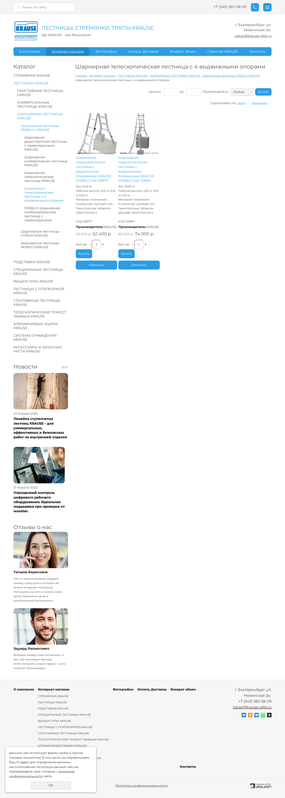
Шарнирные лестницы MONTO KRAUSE (40, 245)
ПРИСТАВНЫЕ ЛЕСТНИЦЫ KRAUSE (40, 93)
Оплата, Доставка (143, 52)
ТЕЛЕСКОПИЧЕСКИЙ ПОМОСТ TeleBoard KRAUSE (40, 314)
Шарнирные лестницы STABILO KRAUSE (40, 128)
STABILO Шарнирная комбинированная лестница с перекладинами (42, 214)
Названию (258, 103)
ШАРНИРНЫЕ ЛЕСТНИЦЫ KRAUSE (40, 116)
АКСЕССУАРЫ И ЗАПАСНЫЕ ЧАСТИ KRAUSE (37, 349)
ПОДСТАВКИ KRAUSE (31, 262)
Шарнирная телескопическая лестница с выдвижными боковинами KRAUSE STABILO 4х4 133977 (94, 169)
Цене (239, 103)
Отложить (97, 265)
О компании (29, 52)
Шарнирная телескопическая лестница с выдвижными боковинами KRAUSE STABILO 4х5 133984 (136, 169)
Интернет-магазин (68, 52)
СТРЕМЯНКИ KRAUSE (31, 76)
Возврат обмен (183, 52)
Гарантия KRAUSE (222, 52)
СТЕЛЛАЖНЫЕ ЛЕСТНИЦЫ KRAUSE (36, 303)
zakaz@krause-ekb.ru (252, 36)
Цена (148, 91)
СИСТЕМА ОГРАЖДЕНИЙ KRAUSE (35, 338)
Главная (81, 75)
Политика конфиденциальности (141, 785)
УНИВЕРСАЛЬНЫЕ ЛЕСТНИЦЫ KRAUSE (34, 105)
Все (65, 367)
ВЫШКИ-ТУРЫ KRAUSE (33, 281)
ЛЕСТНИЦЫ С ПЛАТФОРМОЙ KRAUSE (38, 291)
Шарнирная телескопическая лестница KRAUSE (39, 177)
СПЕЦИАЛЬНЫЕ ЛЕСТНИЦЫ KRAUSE (38, 272)
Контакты (258, 52)
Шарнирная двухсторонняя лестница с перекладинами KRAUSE (45, 143)
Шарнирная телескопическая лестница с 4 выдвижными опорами (43, 194)
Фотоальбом (106, 52)
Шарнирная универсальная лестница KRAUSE (45, 161)
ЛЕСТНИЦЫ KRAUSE (31, 83)
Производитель (211, 91)
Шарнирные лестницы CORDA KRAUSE (40, 233)
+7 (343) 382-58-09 (225, 7)
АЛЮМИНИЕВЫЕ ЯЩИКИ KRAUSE (35, 326)
